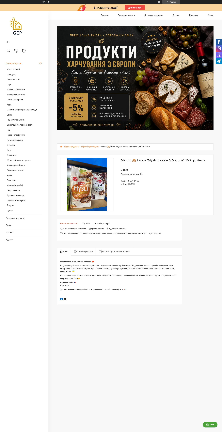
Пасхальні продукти (16, 200)
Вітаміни (11, 145)
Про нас (9, 232)
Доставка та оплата (15, 218)
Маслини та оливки (16, 89)
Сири (9, 84)
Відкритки (11, 155)
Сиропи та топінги (15, 170)
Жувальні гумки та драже (19, 160)
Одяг (9, 150)
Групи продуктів (13, 63)
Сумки (10, 210)
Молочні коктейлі (15, 185)
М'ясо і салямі (13, 69)
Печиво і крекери (15, 140)
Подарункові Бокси (15, 120)
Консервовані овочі (16, 165)
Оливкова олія (13, 79)
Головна (104, 15)
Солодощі (11, 74)
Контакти (193, 15)
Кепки (9, 175)
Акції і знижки (13, 190)
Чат (210, 424)
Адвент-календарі (15, 195)
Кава (9, 105)
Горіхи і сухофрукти (16, 135)
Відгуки (9, 239)
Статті (8, 225)
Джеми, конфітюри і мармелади (22, 110)
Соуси (9, 115)
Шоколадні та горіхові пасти (20, 125)
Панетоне (11, 180)
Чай (8, 130)
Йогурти (10, 205)
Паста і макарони (15, 100)
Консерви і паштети (16, 94)
